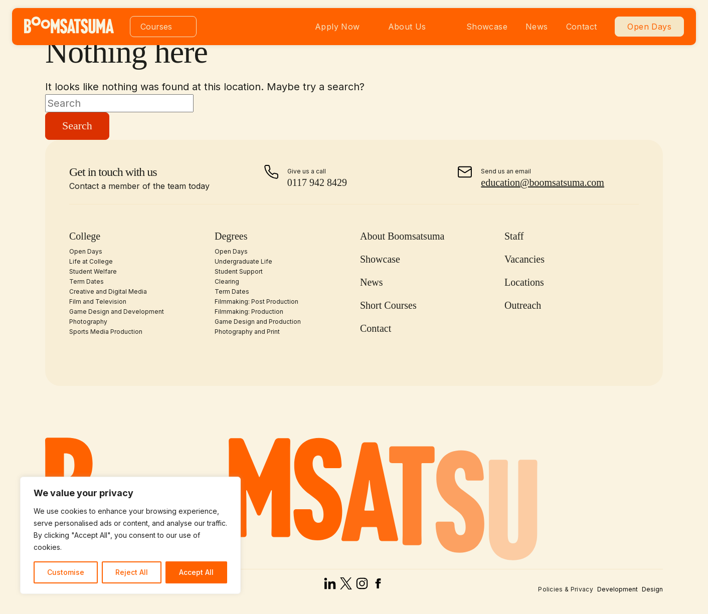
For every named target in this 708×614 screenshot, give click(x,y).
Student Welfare (93, 271)
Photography (88, 321)
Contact (581, 27)
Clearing (227, 281)
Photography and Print (247, 331)
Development (617, 589)
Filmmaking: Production (249, 311)
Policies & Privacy (565, 589)
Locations (524, 282)
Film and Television (97, 301)
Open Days (649, 27)
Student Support (239, 271)
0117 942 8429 (317, 182)
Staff (514, 236)
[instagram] (362, 586)
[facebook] (378, 586)
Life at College (91, 261)
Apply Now (337, 27)
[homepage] (69, 31)
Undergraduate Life (243, 261)
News (536, 27)
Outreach (522, 305)
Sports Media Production (105, 331)
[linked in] (330, 586)
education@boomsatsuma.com (542, 182)
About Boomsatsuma (402, 236)
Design (652, 589)
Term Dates (86, 281)
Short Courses (388, 305)
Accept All (196, 572)
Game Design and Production (258, 321)
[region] (130, 535)
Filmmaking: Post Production (256, 301)
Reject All (131, 572)
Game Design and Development (116, 311)
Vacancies (524, 259)
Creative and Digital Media (108, 291)
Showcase (486, 27)
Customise (65, 572)
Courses (156, 27)
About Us (407, 27)
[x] (346, 586)
